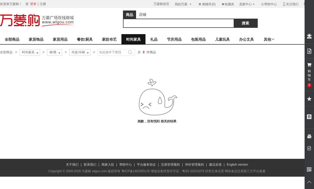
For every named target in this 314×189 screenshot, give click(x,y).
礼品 (154, 39)
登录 (33, 4)
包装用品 (198, 39)
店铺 (142, 14)
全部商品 (12, 39)
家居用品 (60, 39)
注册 (43, 4)
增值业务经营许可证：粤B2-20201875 (177, 171)
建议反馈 (215, 164)
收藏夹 (227, 4)
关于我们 (72, 164)
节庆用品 (174, 39)
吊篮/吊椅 (80, 52)
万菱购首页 (161, 4)
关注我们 (290, 4)
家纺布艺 (109, 39)
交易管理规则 (170, 164)
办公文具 (246, 39)
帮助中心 (269, 4)
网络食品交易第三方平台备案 (245, 171)
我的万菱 (183, 4)
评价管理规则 (194, 164)
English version (237, 164)
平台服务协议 (146, 164)
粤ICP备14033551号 (135, 171)
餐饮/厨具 (85, 39)
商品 (129, 15)
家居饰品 (36, 39)
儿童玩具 (222, 39)
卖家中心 (247, 4)
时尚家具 (133, 39)
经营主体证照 (214, 171)
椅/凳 (55, 52)
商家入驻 (108, 164)
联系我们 (90, 164)
